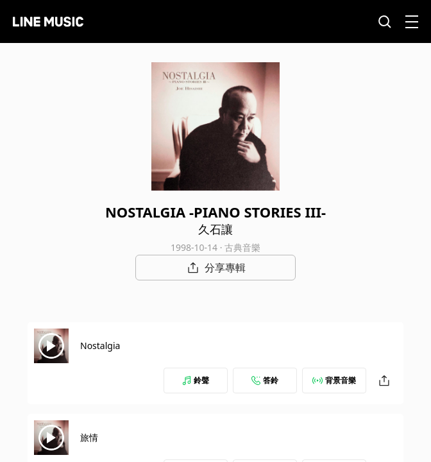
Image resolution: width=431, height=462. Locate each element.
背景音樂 (334, 380)
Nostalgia (100, 345)
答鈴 (264, 380)
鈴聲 (195, 380)
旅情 (89, 437)
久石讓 (215, 229)
